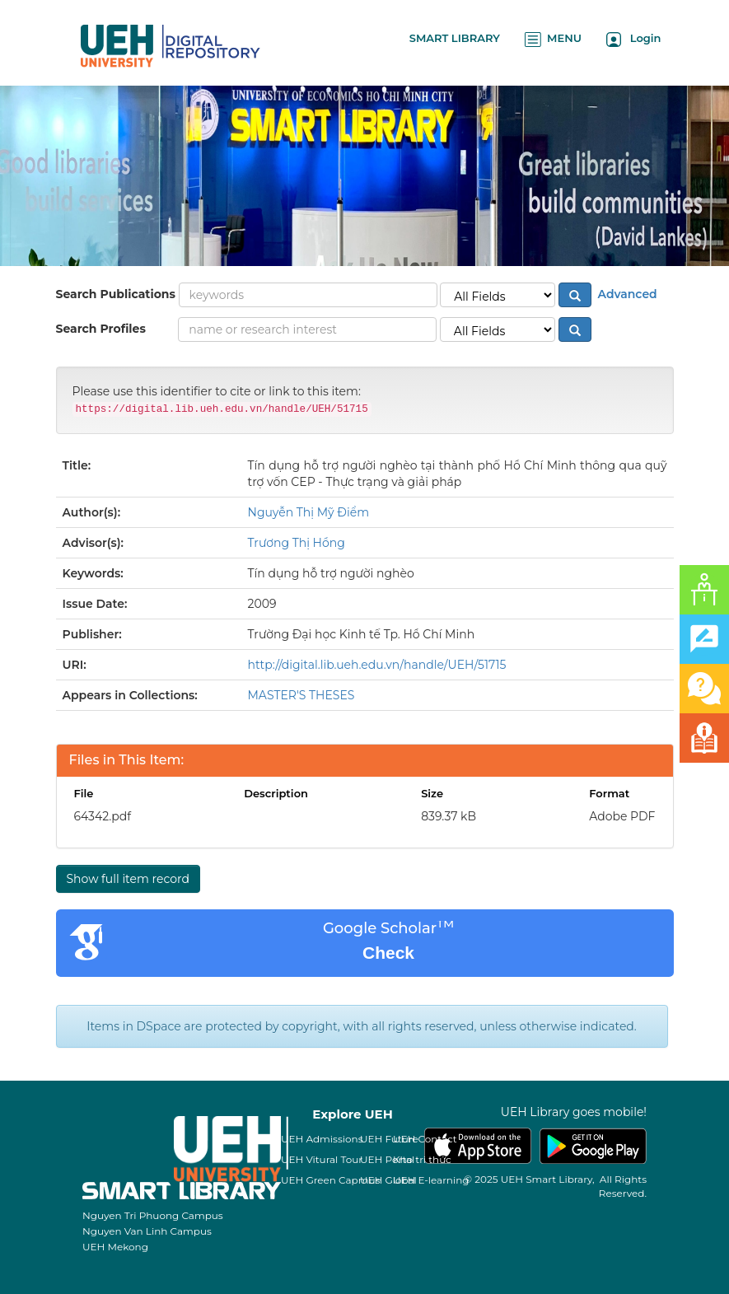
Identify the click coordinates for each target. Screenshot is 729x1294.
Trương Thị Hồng (296, 542)
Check (388, 952)
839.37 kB (448, 816)
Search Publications (115, 294)
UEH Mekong (115, 1246)
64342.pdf (102, 816)
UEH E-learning (431, 1180)
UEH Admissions (322, 1139)
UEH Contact (425, 1139)
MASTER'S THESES (301, 695)
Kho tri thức (422, 1159)
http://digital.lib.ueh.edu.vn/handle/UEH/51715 (377, 664)
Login (633, 39)
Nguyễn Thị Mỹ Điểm (309, 512)
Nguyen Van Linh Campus (147, 1231)
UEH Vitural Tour (321, 1159)
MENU (553, 39)
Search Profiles (101, 328)
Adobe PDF (622, 816)
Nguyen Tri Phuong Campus (152, 1215)
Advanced (626, 294)
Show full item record (128, 878)
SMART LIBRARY (454, 37)
